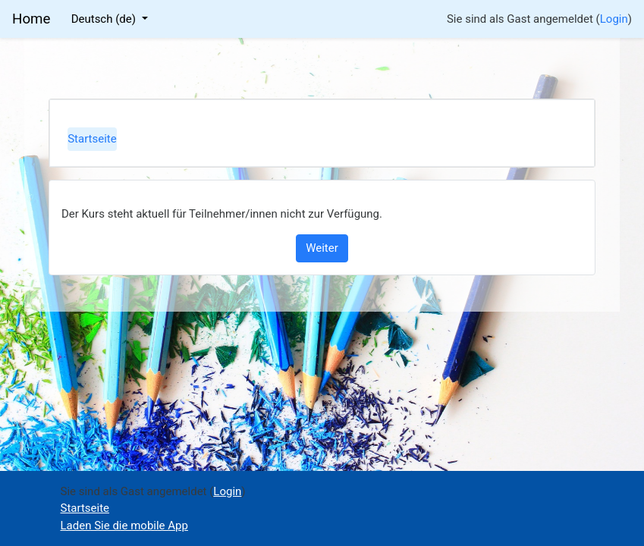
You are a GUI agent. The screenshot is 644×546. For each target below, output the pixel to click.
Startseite (92, 139)
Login (614, 19)
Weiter (322, 248)
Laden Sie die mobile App (124, 525)
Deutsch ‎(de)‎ (105, 19)
